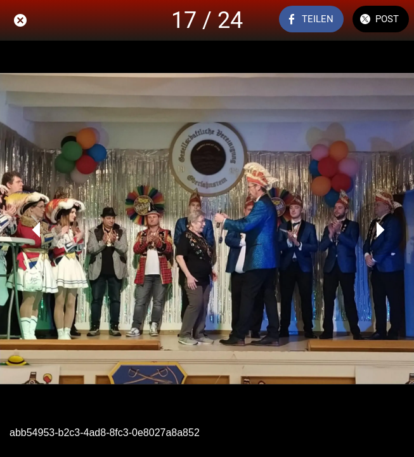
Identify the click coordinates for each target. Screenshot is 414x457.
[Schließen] (20, 20)
